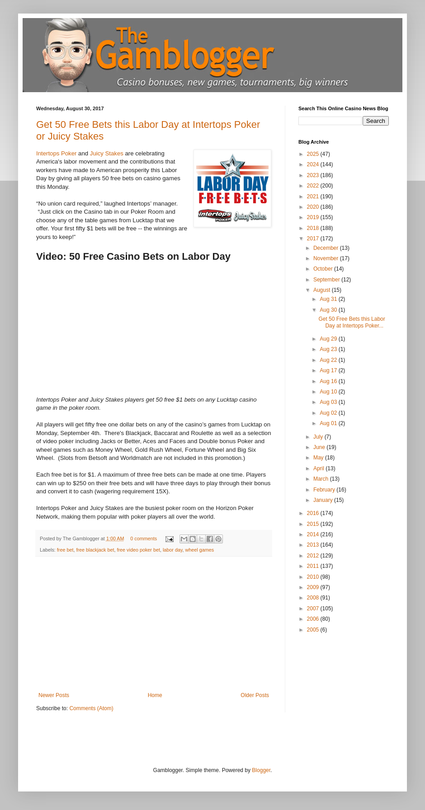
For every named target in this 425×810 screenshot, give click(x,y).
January (323, 500)
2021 (314, 196)
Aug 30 (329, 310)
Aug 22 (329, 360)
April (319, 468)
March (321, 479)
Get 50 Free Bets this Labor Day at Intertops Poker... (351, 322)
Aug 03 (329, 402)
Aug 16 (329, 381)
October (323, 269)
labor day (173, 549)
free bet (65, 549)
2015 (314, 524)
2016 (314, 513)
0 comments (143, 538)
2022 (314, 186)
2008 (314, 598)
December (326, 248)
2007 (314, 608)
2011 (314, 566)
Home (155, 695)
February (324, 490)
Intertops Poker (56, 153)
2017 (314, 238)
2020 (314, 207)
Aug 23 (329, 349)
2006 (314, 619)
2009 (314, 587)
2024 (314, 164)
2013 (314, 545)
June (319, 447)
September (327, 279)
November (326, 258)
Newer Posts (53, 695)
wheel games (199, 549)
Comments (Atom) (91, 708)
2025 (314, 154)
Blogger (261, 770)
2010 (314, 577)
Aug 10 (329, 392)
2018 (314, 228)
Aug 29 (329, 339)
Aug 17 (329, 370)
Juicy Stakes (106, 153)
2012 (314, 555)
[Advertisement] (154, 624)
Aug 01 (329, 423)
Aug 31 (329, 299)
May (319, 457)
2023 (314, 175)
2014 (314, 534)
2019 (314, 217)
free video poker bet (138, 549)
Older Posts (255, 695)
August (322, 290)
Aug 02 (329, 413)
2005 (314, 630)
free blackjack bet (95, 549)
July (319, 437)
